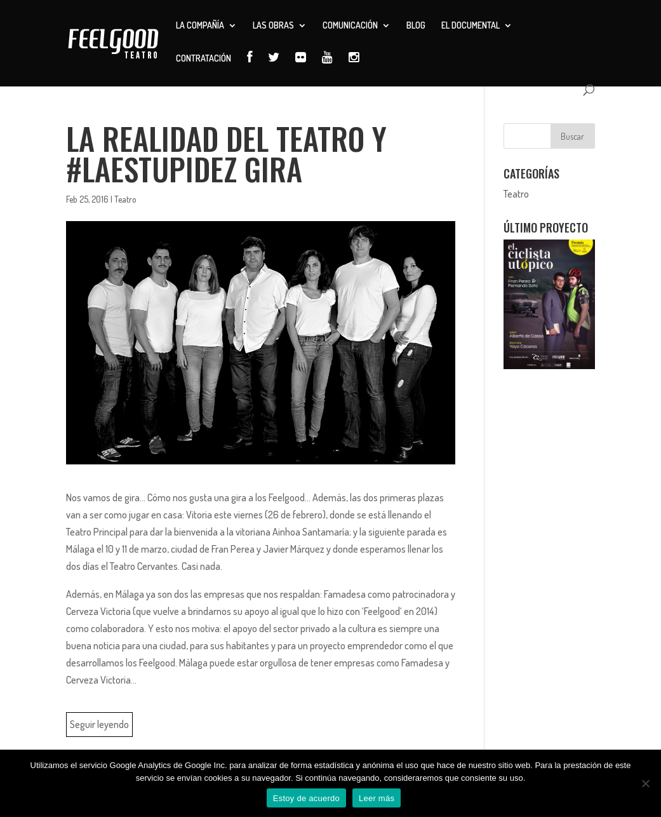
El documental (470, 25)
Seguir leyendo (99, 724)
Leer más (376, 798)
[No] (645, 783)
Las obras (273, 25)
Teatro (125, 199)
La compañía (200, 25)
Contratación (203, 59)
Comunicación (350, 25)
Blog (415, 25)
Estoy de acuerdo (306, 798)
